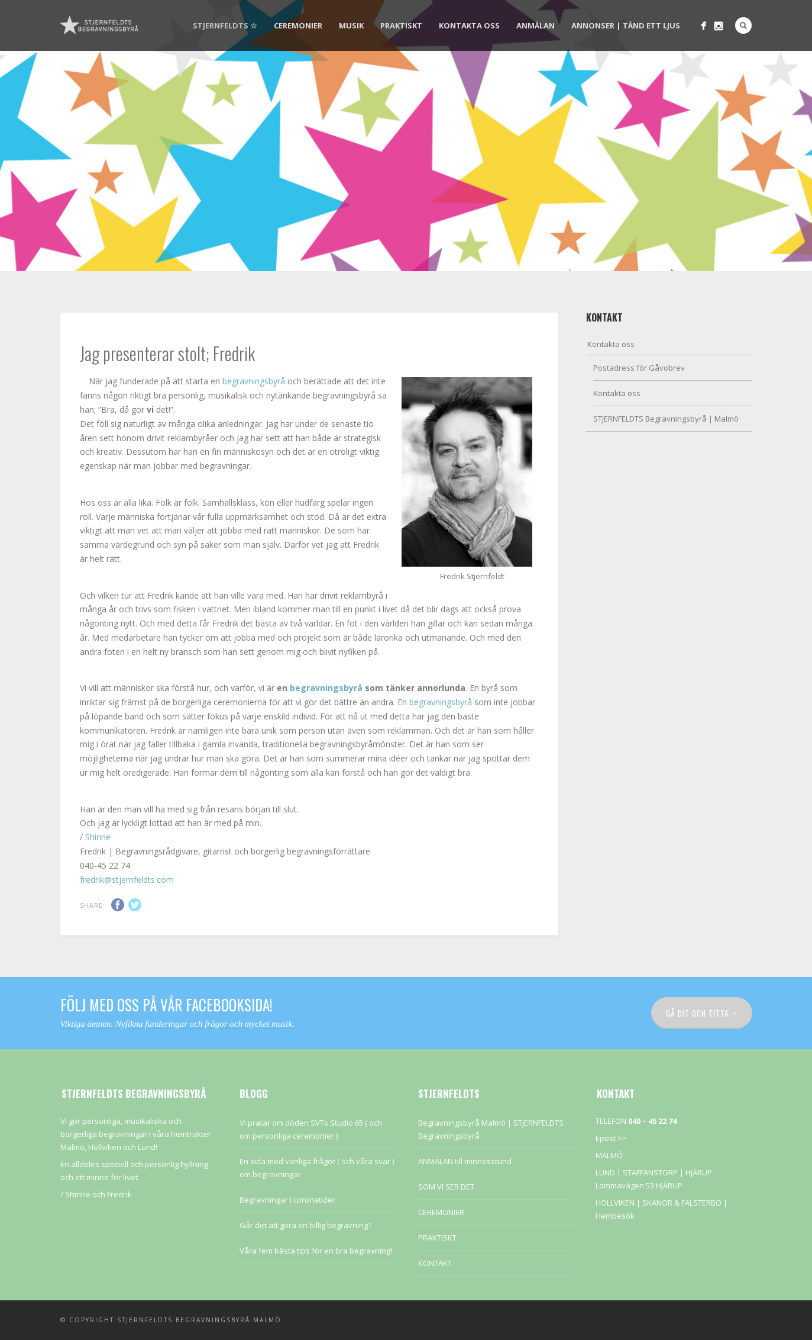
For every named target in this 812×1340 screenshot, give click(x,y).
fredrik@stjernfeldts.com (127, 879)
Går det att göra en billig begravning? (305, 1225)
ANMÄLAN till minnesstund (465, 1161)
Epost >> (611, 1138)
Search (743, 25)
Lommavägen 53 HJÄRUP (639, 1185)
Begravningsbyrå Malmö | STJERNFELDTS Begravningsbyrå (491, 1129)
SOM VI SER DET (446, 1186)
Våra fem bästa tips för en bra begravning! (316, 1250)
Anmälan (535, 25)
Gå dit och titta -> (701, 1013)
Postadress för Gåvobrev (639, 367)
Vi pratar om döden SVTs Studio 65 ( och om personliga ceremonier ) (311, 1129)
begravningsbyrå (253, 381)
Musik (351, 25)
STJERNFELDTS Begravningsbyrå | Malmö (666, 418)
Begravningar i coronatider (287, 1199)
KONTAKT (435, 1263)
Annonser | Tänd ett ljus (625, 25)
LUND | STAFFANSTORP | (640, 1172)
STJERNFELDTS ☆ (225, 25)
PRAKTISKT (401, 25)
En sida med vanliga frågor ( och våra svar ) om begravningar (317, 1168)
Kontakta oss (469, 25)
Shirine (98, 837)
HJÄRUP (698, 1172)
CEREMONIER (298, 25)
